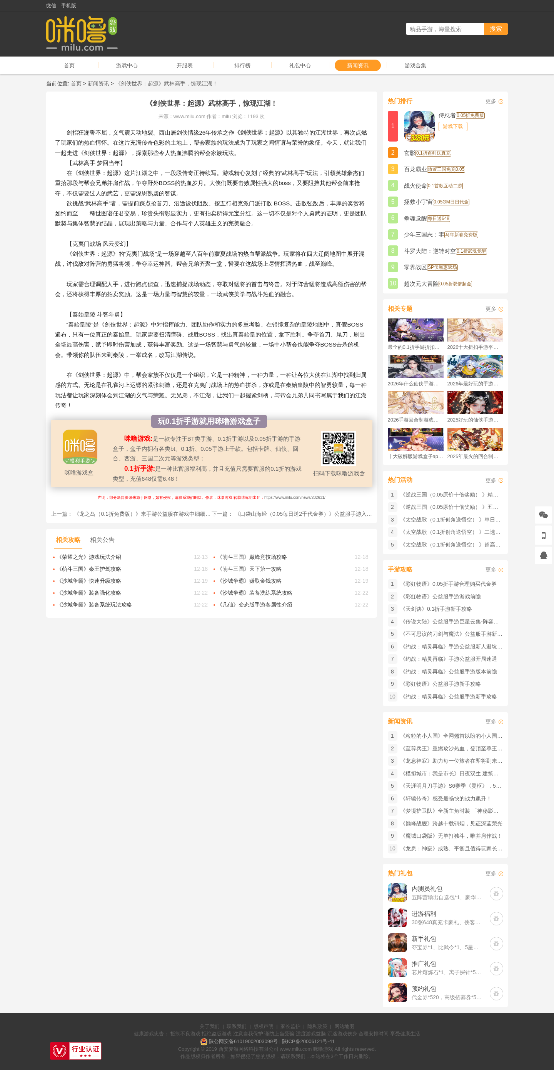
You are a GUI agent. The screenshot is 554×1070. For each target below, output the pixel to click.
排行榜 (242, 65)
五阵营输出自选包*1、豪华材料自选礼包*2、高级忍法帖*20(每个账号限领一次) (447, 897)
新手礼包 (424, 938)
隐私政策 (317, 1026)
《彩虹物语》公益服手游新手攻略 (440, 684)
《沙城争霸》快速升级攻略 (89, 581)
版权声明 (264, 1026)
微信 (51, 5)
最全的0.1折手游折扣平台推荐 (416, 347)
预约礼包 (424, 988)
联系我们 (237, 1026)
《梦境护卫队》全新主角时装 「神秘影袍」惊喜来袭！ (465, 811)
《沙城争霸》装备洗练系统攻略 (254, 593)
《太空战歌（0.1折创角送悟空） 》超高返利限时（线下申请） (474, 545)
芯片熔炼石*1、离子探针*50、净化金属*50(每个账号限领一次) (447, 972)
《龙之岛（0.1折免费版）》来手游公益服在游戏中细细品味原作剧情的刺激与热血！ (174, 514)
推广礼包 (424, 963)
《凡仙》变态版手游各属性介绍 (254, 605)
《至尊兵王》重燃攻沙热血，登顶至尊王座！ (454, 748)
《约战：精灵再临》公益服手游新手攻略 (448, 696)
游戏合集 (415, 65)
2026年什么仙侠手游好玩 (416, 384)
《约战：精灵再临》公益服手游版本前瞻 (448, 671)
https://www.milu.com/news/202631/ (294, 497)
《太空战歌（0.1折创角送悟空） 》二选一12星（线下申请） (472, 532)
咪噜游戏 (323, 1049)
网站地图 (344, 1026)
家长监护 (290, 1026)
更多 (491, 101)
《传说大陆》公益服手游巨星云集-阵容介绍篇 (455, 621)
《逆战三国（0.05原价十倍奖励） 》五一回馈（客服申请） (470, 507)
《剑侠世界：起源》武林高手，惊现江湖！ (166, 83)
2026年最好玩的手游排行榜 (475, 384)
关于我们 (210, 1026)
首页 (69, 65)
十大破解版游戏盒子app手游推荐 (416, 456)
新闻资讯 (358, 65)
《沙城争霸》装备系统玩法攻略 (94, 605)
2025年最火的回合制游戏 (475, 456)
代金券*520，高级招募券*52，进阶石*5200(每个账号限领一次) (447, 997)
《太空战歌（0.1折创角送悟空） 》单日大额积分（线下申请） (474, 520)
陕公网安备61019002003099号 (243, 1041)
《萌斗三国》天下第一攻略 (249, 569)
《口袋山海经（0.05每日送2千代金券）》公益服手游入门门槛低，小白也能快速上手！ (338, 514)
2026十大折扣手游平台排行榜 (475, 347)
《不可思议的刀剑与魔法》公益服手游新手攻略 (456, 634)
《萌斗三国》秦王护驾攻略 (89, 569)
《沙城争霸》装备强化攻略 (89, 593)
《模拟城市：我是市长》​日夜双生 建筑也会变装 (457, 773)
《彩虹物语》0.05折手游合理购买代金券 (448, 584)
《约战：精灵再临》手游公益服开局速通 (448, 659)
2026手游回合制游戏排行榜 (416, 420)
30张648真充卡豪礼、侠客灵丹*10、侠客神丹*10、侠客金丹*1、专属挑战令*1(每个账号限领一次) (447, 922)
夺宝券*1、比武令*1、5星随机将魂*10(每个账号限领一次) (447, 947)
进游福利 (424, 913)
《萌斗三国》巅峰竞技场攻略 (252, 557)
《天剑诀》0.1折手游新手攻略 (436, 609)
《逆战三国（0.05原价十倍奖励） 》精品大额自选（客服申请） (476, 495)
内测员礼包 (427, 888)
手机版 (68, 5)
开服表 (185, 65)
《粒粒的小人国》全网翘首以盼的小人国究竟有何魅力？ (467, 736)
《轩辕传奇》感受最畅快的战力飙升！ (446, 798)
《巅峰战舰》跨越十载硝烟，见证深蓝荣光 (451, 823)
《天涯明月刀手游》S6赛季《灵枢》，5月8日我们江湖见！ (471, 786)
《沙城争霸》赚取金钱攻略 (249, 581)
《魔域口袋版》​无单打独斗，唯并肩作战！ (451, 836)
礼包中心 (300, 65)
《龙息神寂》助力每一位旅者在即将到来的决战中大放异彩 (470, 761)
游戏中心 (127, 65)
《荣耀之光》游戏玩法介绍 (89, 557)
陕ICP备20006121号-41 (308, 1041)
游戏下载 (453, 126)
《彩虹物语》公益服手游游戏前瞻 (440, 596)
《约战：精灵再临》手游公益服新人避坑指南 (454, 646)
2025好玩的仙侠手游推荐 (475, 420)
